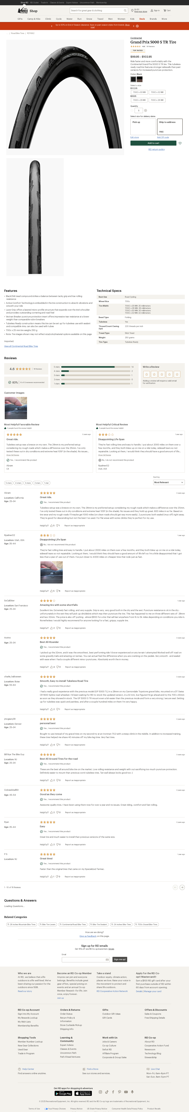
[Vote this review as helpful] (53, 525)
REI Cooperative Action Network (112, 991)
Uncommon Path (68, 1053)
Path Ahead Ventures (70, 1057)
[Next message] (133, 26)
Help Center (26, 1069)
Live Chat (153, 1069)
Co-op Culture (109, 1045)
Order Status (66, 1014)
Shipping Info (67, 1029)
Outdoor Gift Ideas (111, 1014)
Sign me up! (120, 959)
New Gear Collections (28, 1045)
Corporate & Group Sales (114, 1057)
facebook (113, 1092)
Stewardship (151, 1057)
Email (64, 954)
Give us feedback (88, 936)
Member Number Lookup (30, 1041)
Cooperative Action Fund (157, 1045)
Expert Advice (67, 1045)
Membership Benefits (28, 1025)
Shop (33, 11)
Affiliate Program (110, 1053)
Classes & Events (68, 1049)
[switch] (8, 483)
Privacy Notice (76, 1108)
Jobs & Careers (109, 1041)
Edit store (134, 137)
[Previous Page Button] (175, 887)
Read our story (25, 991)
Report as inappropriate (75, 525)
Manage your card (152, 991)
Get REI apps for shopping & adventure (73, 1088)
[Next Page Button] (182, 887)
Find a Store (90, 1069)
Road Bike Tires (17, 33)
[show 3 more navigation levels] (7, 33)
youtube (126, 1092)
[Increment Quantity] (145, 110)
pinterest (119, 1092)
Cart (167, 10)
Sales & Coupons (153, 1014)
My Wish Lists (24, 1021)
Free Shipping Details (155, 1017)
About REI (149, 1041)
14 (94, 367)
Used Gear (23, 1049)
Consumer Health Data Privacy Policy (127, 1108)
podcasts (132, 1092)
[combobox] (99, 10)
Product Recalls (154, 1108)
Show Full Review (12, 455)
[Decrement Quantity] (132, 110)
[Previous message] (51, 26)
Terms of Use (34, 1108)
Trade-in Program (26, 1053)
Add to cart (153, 143)
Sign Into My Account (28, 1014)
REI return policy (156, 149)
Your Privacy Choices (55, 1108)
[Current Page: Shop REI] (24, 2)
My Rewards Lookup (28, 1017)
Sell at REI (107, 1049)
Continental (136, 38)
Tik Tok (107, 1092)
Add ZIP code (163, 137)
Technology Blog (153, 1053)
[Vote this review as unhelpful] (58, 525)
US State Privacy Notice (97, 1108)
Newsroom (150, 1049)
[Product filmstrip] (94, 408)
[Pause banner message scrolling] (137, 26)
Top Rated (138, 50)
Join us (60, 998)
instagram (100, 1092)
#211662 (30, 33)
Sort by (156, 477)
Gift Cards (107, 1017)
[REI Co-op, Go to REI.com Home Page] (23, 10)
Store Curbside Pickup (71, 1025)
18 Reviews (38, 369)
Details (111, 949)
